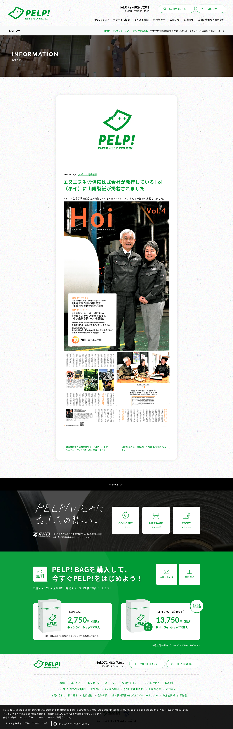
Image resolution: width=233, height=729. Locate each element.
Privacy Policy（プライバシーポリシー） (27, 723)
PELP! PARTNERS (134, 688)
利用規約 (87, 694)
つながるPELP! (130, 681)
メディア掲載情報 (87, 173)
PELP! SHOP (212, 9)
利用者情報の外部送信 (175, 694)
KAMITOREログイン (178, 9)
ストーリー (111, 681)
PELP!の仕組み (152, 681)
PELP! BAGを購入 (185, 663)
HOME (62, 681)
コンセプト (77, 681)
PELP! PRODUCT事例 (74, 688)
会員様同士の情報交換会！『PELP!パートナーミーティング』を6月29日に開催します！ (88, 447)
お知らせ (174, 20)
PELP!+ (95, 688)
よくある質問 (141, 20)
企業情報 (189, 20)
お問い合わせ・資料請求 (211, 20)
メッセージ (94, 681)
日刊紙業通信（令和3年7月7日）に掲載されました (144, 447)
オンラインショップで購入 (84, 626)
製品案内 (169, 681)
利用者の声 (159, 20)
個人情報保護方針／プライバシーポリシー (135, 694)
